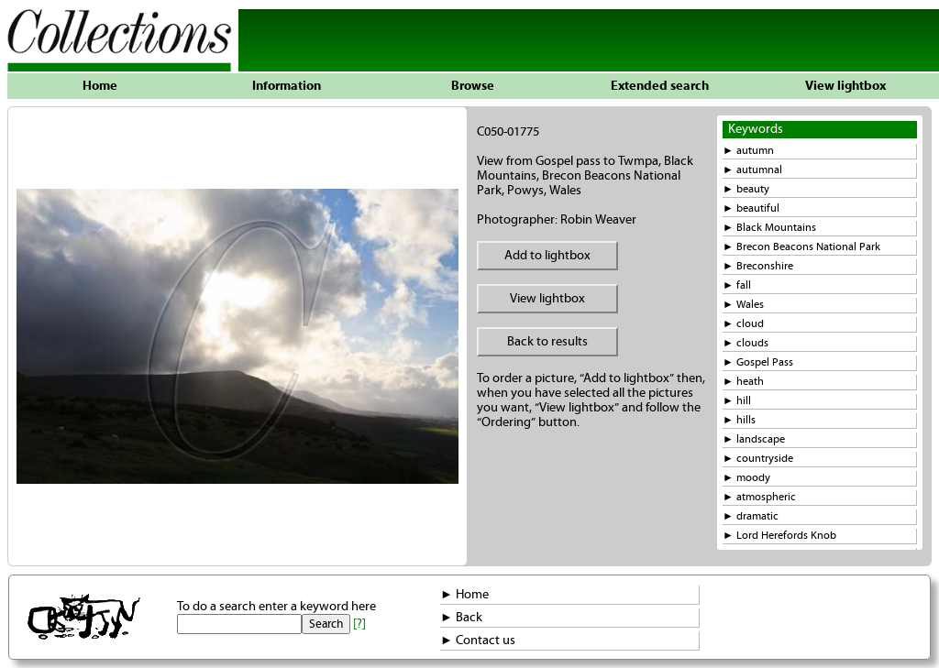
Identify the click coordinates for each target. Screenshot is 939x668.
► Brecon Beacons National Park (801, 247)
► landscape (754, 439)
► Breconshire (758, 266)
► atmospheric (759, 497)
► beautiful (751, 208)
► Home (464, 594)
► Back (461, 617)
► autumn (748, 151)
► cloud (743, 324)
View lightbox (845, 86)
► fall (737, 285)
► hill (737, 401)
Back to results (547, 341)
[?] (359, 624)
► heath (743, 382)
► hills (739, 420)
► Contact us (477, 640)
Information (286, 86)
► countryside (758, 459)
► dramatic (751, 516)
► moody (746, 478)
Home (100, 86)
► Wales (743, 305)
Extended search (660, 86)
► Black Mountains (769, 228)
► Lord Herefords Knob (779, 536)
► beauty (746, 189)
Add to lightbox (547, 255)
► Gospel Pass (758, 362)
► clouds (745, 343)
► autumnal (752, 170)
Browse (472, 86)
